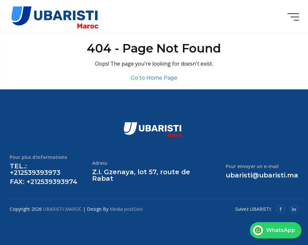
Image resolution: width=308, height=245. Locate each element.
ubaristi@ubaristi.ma (262, 175)
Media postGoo (126, 209)
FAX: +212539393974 (43, 182)
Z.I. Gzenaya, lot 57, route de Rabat (141, 175)
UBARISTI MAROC (62, 209)
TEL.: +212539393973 (35, 169)
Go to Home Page (154, 78)
